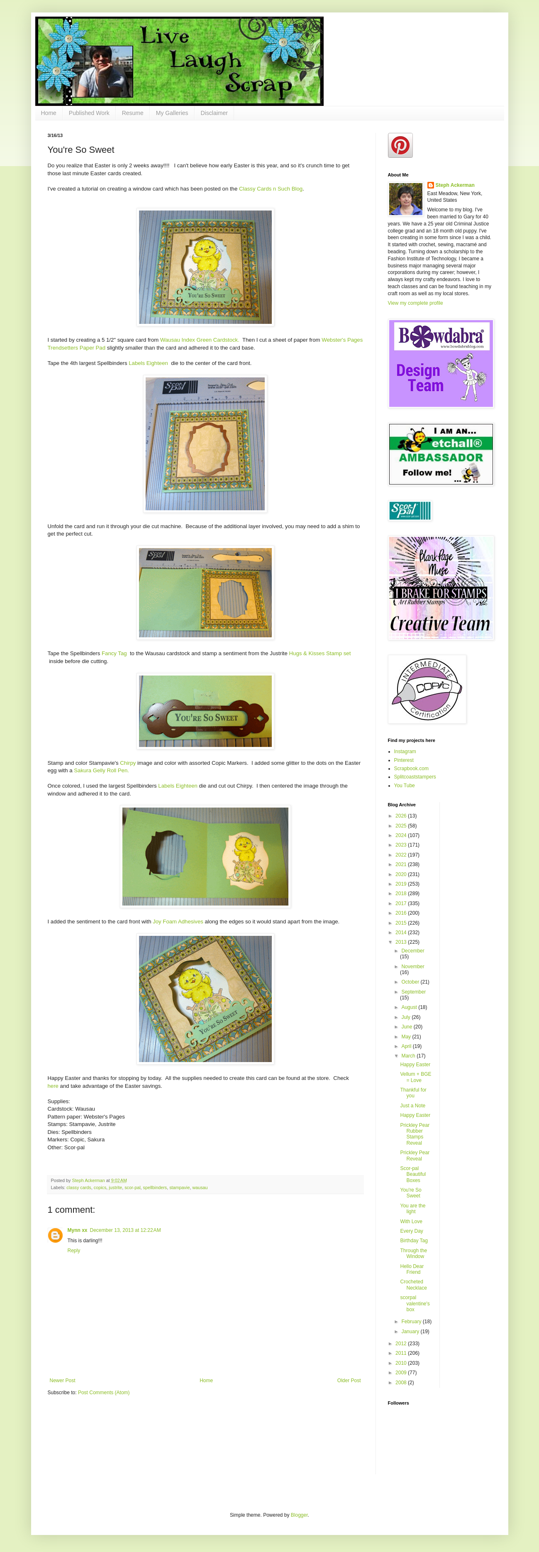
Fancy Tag (115, 653)
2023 (401, 845)
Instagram (405, 751)
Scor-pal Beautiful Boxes (413, 1174)
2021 (401, 864)
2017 (401, 903)
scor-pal (132, 1187)
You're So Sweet (410, 1193)
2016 (401, 913)
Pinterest (404, 760)
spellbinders (155, 1187)
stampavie (179, 1187)
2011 (401, 1353)
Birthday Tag (414, 1241)
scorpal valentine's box (414, 1303)
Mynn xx (78, 1230)
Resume (133, 113)
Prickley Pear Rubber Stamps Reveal (414, 1134)
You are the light (412, 1208)
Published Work (89, 113)
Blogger (299, 1515)
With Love (411, 1221)
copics (100, 1187)
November (412, 966)
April (406, 1046)
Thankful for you (413, 1093)
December (412, 951)
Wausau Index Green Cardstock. (199, 340)
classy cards (78, 1187)
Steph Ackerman (455, 185)
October (410, 982)
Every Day (411, 1231)
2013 (401, 942)
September (413, 992)
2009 (401, 1373)
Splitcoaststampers (415, 777)
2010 (401, 1363)
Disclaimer (214, 113)
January (410, 1331)
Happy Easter (415, 1064)
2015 (401, 923)
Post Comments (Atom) (104, 1392)
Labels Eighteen (149, 363)
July (406, 1017)
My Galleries (172, 113)
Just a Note (412, 1106)
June (407, 1027)
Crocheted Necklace (413, 1284)
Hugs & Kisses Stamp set (320, 653)
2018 (401, 893)
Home (48, 113)
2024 (401, 835)
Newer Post (63, 1380)
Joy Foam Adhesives (178, 921)
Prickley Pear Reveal (414, 1155)
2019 (401, 884)
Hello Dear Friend (412, 1269)
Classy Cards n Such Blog (270, 189)
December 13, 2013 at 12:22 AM (125, 1230)
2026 (401, 816)
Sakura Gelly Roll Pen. (101, 770)
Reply (74, 1250)
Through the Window (413, 1253)
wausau (199, 1187)
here (53, 1086)
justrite (115, 1187)
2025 (401, 826)
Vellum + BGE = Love (415, 1077)
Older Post (349, 1380)
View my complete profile (415, 303)
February (411, 1321)
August (409, 1007)
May (406, 1037)
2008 (401, 1383)
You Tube (404, 785)
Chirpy (128, 763)
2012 (401, 1343)
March (409, 1056)
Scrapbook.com (411, 768)
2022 (401, 855)
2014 (401, 932)
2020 (401, 874)
